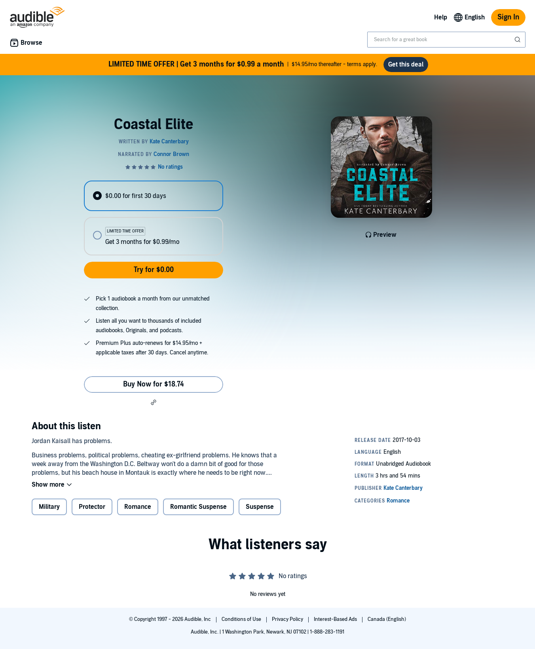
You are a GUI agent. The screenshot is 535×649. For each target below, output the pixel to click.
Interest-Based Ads (336, 619)
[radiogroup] (153, 218)
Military (49, 507)
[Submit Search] (518, 40)
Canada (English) (387, 619)
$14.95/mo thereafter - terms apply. (242, 64)
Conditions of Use (242, 619)
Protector (92, 507)
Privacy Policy (288, 619)
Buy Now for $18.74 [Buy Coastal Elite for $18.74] (153, 384)
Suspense (260, 507)
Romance (137, 507)
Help (440, 17)
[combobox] (446, 40)
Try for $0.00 (154, 270)
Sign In (508, 17)
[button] (153, 402)
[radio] (153, 196)
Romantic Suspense (198, 507)
